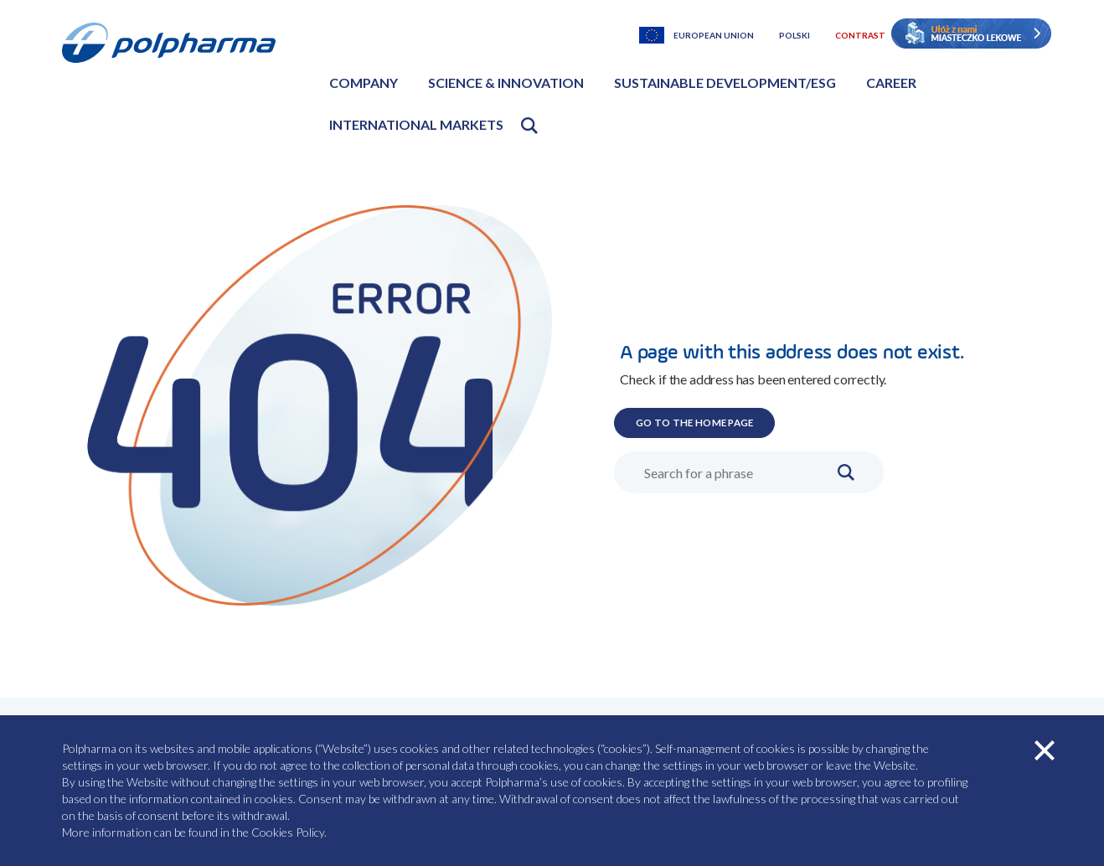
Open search (529, 126)
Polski (794, 35)
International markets (416, 124)
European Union (713, 35)
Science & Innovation (506, 82)
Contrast (860, 35)
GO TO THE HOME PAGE (723, 420)
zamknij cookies (1044, 750)
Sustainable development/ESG (725, 82)
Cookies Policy (287, 832)
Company (363, 82)
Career (891, 82)
